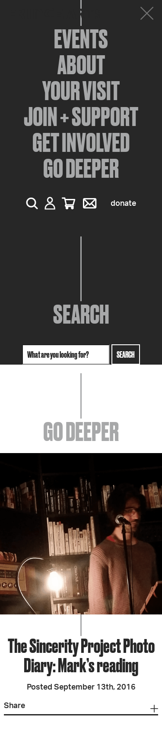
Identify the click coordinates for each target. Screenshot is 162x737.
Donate (123, 204)
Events (81, 39)
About (81, 64)
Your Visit (81, 90)
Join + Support (81, 116)
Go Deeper (81, 168)
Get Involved (81, 142)
